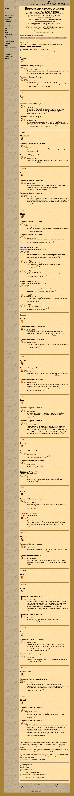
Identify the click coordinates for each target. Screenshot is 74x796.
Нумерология (8, 17)
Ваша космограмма (25, 767)
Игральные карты (9, 39)
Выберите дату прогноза (39, 24)
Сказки (6, 45)
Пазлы (6, 37)
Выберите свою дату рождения (44, 17)
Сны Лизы (7, 58)
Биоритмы (7, 43)
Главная (7, 8)
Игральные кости (9, 41)
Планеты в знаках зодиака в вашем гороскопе (32, 777)
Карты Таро (8, 23)
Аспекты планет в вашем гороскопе (29, 776)
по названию (45, 13)
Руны (6, 28)
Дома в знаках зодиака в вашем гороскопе (31, 771)
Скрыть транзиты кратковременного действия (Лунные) (40, 51)
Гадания (7, 13)
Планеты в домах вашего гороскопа (29, 772)
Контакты (7, 54)
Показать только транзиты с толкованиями (35, 49)
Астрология (8, 19)
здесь (60, 44)
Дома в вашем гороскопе (26, 769)
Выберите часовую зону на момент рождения (45, 21)
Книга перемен (8, 34)
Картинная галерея (10, 47)
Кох (52, 32)
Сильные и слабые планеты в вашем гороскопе (33, 774)
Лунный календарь (9, 15)
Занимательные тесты (11, 50)
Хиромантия (8, 21)
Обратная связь (9, 56)
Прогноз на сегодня (50, 24)
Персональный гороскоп (26, 764)
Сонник (6, 32)
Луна (6, 30)
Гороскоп (7, 10)
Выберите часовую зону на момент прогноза (44, 28)
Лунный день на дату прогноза (30, 46)
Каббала (7, 52)
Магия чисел (53, 3)
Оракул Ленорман (9, 26)
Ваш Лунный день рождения (27, 766)
